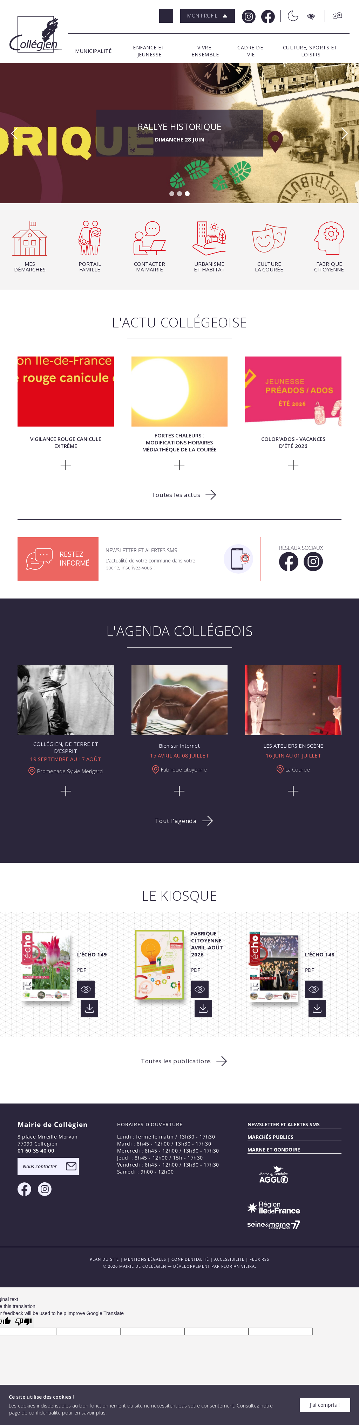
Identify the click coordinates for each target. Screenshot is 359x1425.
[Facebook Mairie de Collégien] (267, 16)
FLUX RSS (259, 1259)
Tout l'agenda (176, 821)
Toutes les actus (176, 495)
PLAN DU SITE (104, 1259)
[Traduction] (334, 16)
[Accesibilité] (311, 16)
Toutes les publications (176, 1061)
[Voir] (86, 989)
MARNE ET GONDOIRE (274, 1149)
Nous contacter (40, 1166)
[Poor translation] (23, 1322)
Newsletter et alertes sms (284, 1124)
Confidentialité (190, 1259)
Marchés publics (270, 1137)
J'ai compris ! (325, 1405)
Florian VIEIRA (238, 1266)
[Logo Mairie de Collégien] (35, 34)
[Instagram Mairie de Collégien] (248, 16)
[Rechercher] (166, 16)
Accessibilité (229, 1259)
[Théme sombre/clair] (289, 16)
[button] (207, 16)
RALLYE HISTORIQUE (180, 133)
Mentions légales (145, 1259)
